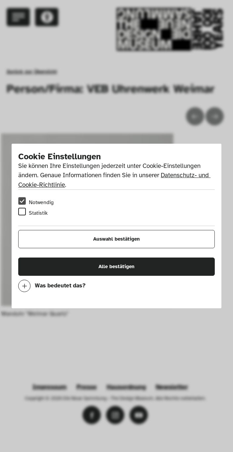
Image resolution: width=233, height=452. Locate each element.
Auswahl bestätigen (116, 239)
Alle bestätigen (116, 266)
